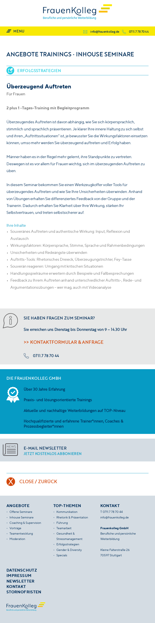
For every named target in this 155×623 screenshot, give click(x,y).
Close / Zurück (38, 481)
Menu (18, 31)
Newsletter (20, 581)
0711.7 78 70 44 (139, 32)
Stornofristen (23, 591)
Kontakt (16, 586)
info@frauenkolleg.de (104, 32)
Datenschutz (21, 570)
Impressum (18, 575)
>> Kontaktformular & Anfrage (63, 342)
